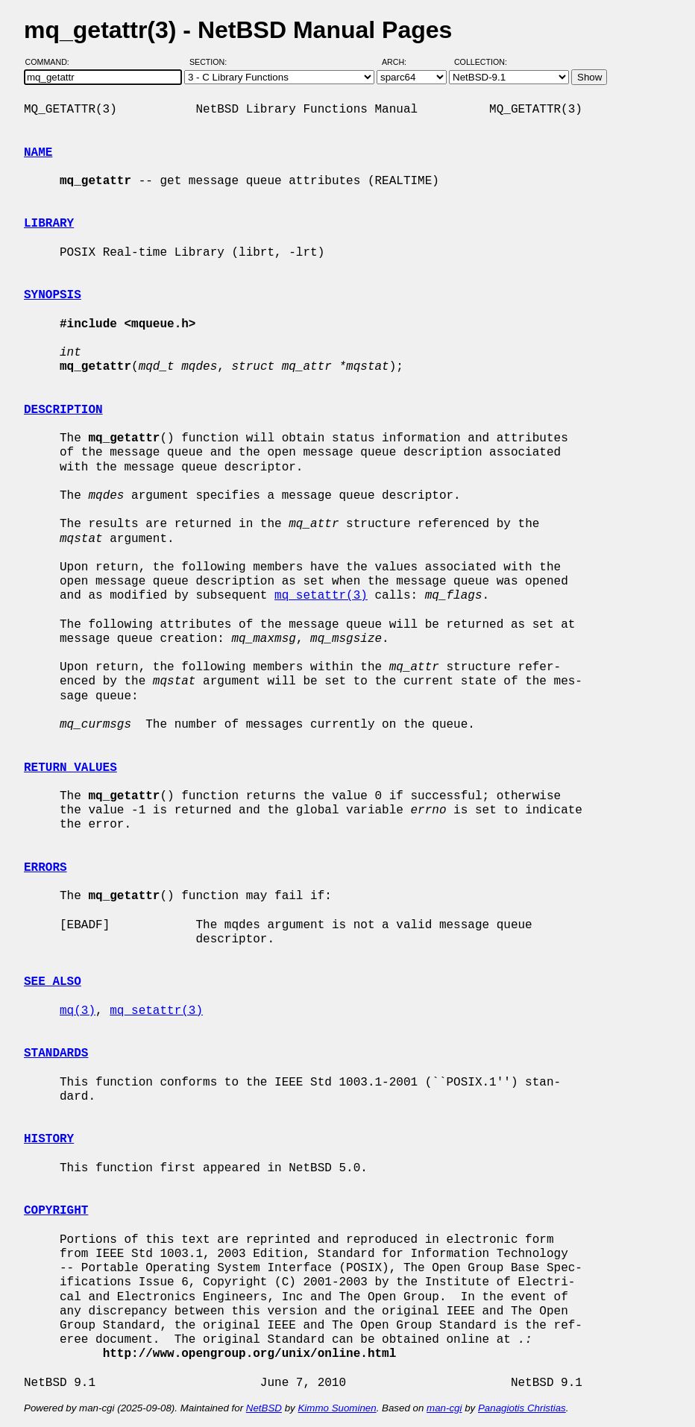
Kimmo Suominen (337, 1408)
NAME (38, 153)
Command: (51, 61)
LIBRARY (49, 223)
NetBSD (264, 1408)
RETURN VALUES (70, 768)
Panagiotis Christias (522, 1408)
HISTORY (49, 1139)
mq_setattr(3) (321, 596)
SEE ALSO (52, 982)
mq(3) (77, 1011)
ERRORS (45, 868)
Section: (211, 61)
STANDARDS (56, 1053)
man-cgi (444, 1408)
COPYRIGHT (56, 1211)
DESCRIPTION (63, 410)
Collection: (480, 61)
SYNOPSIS (52, 295)
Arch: (401, 61)
